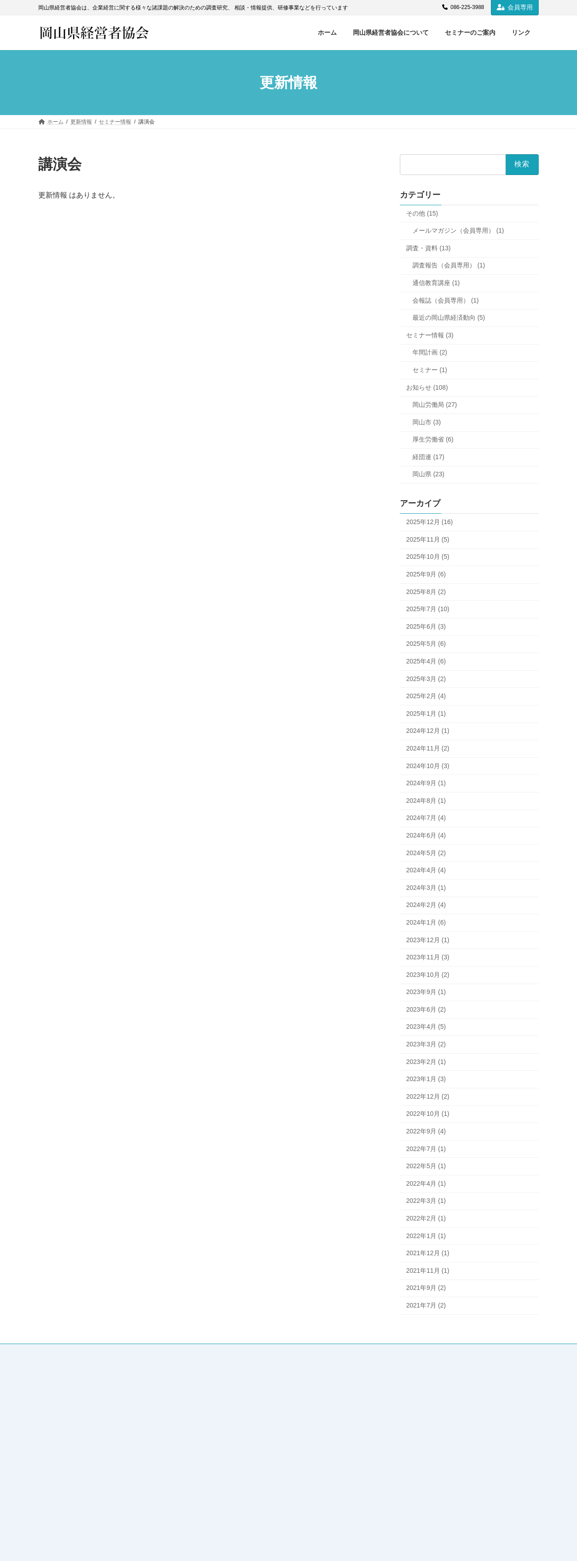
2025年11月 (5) (427, 539)
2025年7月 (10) (427, 609)
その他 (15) (422, 213)
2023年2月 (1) (426, 1061)
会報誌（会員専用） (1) (445, 300)
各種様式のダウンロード (290, 1352)
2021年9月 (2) (426, 1288)
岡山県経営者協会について (113, 1352)
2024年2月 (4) (426, 905)
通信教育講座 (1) (436, 282)
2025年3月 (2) (426, 678)
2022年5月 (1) (426, 1166)
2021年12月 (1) (427, 1253)
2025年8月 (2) (426, 591)
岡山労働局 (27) (434, 405)
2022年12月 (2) (427, 1096)
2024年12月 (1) (427, 731)
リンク (234, 1352)
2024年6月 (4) (426, 835)
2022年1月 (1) (426, 1235)
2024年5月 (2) (426, 852)
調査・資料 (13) (428, 248)
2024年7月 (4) (426, 818)
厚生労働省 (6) (432, 439)
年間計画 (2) (429, 352)
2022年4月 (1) (426, 1183)
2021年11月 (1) (427, 1270)
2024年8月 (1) (426, 800)
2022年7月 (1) (426, 1148)
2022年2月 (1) (426, 1218)
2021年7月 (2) (426, 1305)
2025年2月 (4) (426, 696)
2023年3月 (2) (426, 1044)
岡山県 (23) (428, 474)
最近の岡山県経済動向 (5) (448, 318)
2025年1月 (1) (426, 713)
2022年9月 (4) (426, 1131)
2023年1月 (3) (426, 1079)
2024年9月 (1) (426, 783)
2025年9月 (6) (426, 574)
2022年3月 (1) (426, 1201)
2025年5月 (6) (426, 644)
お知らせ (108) (427, 387)
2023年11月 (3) (427, 957)
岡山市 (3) (426, 422)
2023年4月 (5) (426, 1027)
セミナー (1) (429, 369)
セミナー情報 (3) (429, 335)
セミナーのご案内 (186, 1352)
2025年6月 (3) (426, 626)
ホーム (55, 1352)
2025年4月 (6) (426, 661)
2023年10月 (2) (427, 974)
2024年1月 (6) (426, 922)
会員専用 (515, 7)
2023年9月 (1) (426, 992)
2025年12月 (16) (429, 522)
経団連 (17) (428, 456)
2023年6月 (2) (426, 1009)
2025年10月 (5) (427, 557)
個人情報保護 (354, 1352)
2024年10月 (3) (427, 765)
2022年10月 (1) (427, 1114)
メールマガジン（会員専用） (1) (458, 231)
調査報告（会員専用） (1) (448, 265)
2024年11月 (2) (427, 748)
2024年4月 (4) (426, 870)
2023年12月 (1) (427, 940)
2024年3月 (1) (426, 887)
